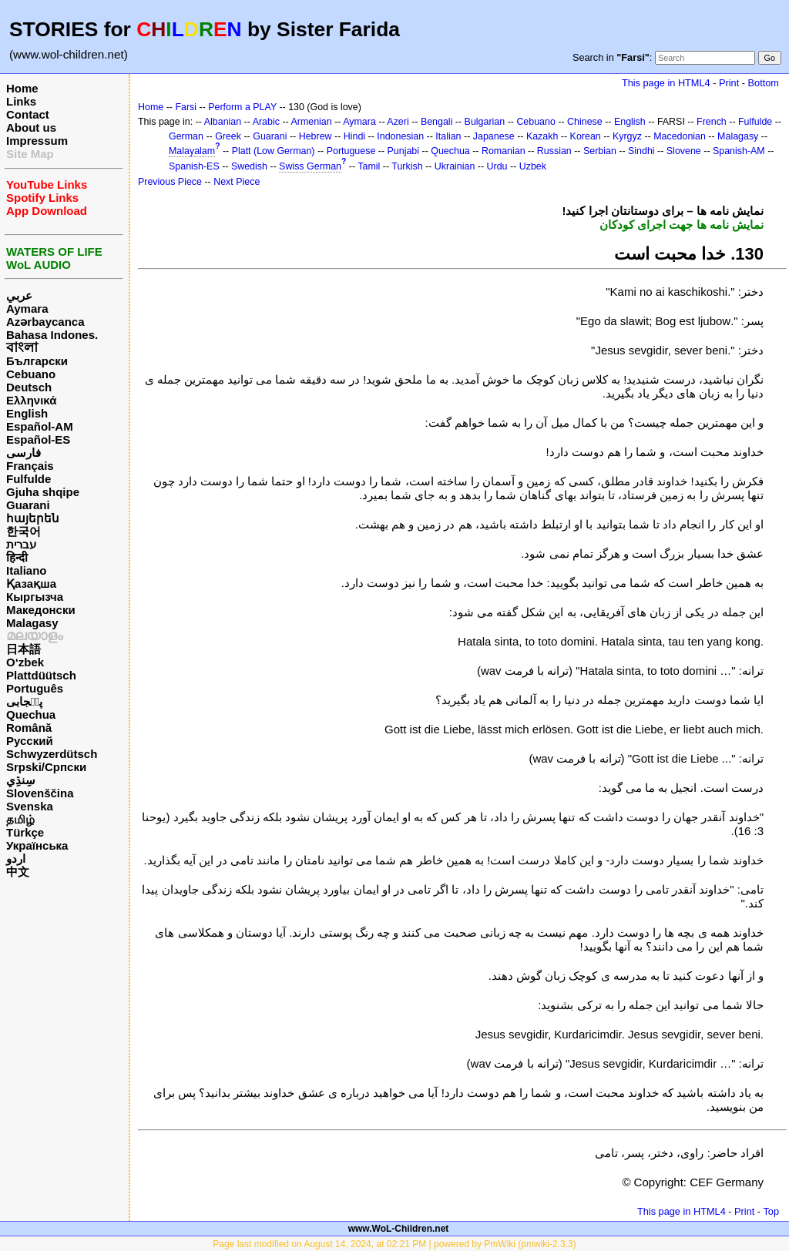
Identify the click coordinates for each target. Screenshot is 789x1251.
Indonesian (400, 136)
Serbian (599, 151)
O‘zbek (25, 662)
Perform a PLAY (242, 107)
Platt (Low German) (273, 151)
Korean (585, 136)
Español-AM (39, 426)
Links (21, 101)
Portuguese (351, 151)
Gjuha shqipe (42, 491)
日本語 (23, 649)
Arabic (266, 121)
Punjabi (404, 151)
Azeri (397, 121)
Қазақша (31, 583)
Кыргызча (34, 596)
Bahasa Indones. (52, 334)
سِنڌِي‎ (20, 779)
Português (34, 688)
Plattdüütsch (41, 675)
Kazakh (542, 136)
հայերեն (32, 518)
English (27, 413)
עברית (21, 544)
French (712, 121)
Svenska (29, 806)
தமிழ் (20, 819)
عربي (19, 295)
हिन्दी (17, 557)
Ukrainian (455, 166)
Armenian (310, 121)
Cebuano (30, 374)
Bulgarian (485, 121)
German (186, 136)
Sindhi (641, 151)
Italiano (26, 570)
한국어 (23, 531)
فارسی (23, 452)
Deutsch (29, 387)
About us (31, 127)
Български (37, 360)
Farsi (185, 107)
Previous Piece (170, 181)
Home (22, 88)
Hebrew (315, 136)
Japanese (494, 136)
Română (29, 727)
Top (771, 1211)
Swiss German (310, 166)
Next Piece (236, 181)
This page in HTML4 (666, 83)
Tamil (369, 166)
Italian (448, 136)
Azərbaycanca (45, 321)
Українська (37, 845)
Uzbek (532, 166)
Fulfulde (28, 478)
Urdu (497, 166)
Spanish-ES (194, 166)
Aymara (27, 308)
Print (729, 83)
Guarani (28, 504)
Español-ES (38, 439)
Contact (27, 114)
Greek (228, 136)
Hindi (354, 136)
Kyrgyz (627, 136)
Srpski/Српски (46, 766)
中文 (17, 871)
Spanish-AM (739, 151)
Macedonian (679, 136)
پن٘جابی (24, 701)
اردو (15, 858)
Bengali (437, 121)
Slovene (683, 151)
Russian (554, 151)
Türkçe (25, 832)
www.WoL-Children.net (398, 1228)
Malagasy (32, 622)
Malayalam (192, 151)
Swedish (249, 166)
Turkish (406, 166)
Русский (29, 740)
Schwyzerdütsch (51, 753)
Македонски (41, 609)
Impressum (37, 140)
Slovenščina (40, 793)
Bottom (763, 83)
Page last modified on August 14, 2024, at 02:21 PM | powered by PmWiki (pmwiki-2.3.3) (394, 1244)
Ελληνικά (31, 400)
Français (30, 465)
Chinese (585, 121)
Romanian (503, 151)
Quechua (30, 714)
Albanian (222, 121)
